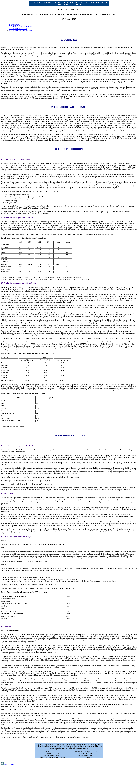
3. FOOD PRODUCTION (18, 29)
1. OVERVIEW (14, 25)
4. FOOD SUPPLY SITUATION (20, 30)
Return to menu (9, 764)
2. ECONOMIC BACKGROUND (20, 27)
